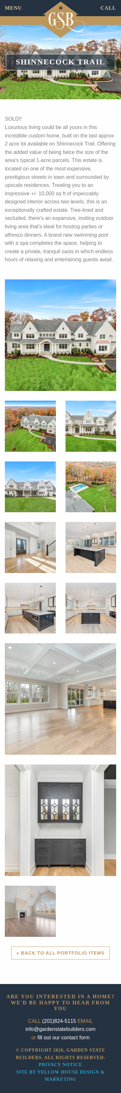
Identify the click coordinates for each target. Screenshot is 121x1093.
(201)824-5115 (59, 1021)
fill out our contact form (63, 1037)
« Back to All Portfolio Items (60, 953)
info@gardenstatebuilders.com (60, 1029)
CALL (108, 8)
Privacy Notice (60, 1064)
